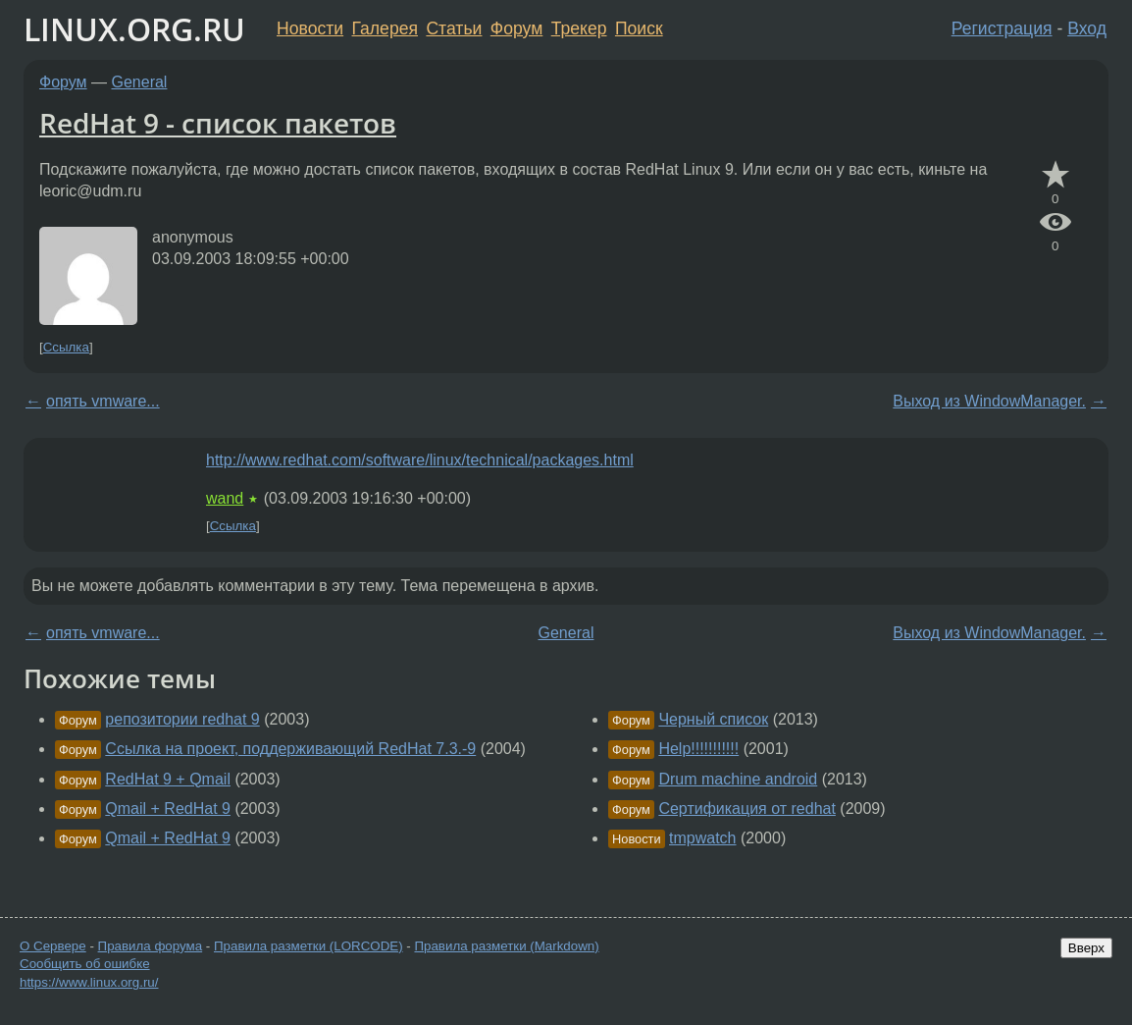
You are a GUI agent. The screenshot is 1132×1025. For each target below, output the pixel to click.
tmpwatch (702, 838)
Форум (516, 28)
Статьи (454, 28)
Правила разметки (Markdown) (506, 946)
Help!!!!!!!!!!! (698, 748)
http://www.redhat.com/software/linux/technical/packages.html (420, 460)
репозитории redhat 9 (182, 719)
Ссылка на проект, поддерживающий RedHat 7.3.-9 (290, 748)
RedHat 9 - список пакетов (217, 122)
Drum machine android (737, 779)
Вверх (1086, 948)
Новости (310, 28)
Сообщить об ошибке (85, 963)
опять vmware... (103, 401)
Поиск (639, 28)
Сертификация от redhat (747, 808)
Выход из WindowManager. (989, 401)
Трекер (579, 28)
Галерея (385, 28)
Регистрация (1002, 28)
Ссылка (66, 347)
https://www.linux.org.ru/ (89, 982)
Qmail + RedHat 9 (168, 808)
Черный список (713, 719)
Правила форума (150, 946)
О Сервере (53, 946)
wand (224, 498)
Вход (1086, 28)
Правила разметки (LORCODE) (308, 946)
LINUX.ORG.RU (134, 29)
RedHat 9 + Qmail (168, 779)
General (140, 82)
